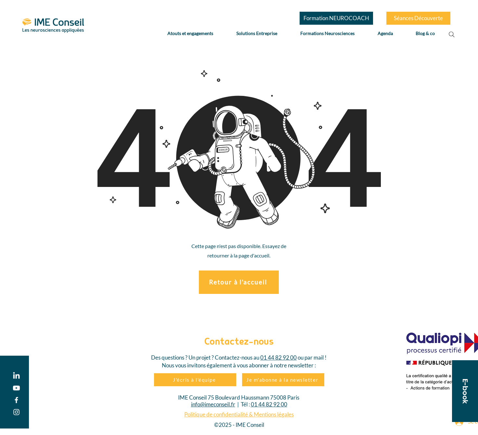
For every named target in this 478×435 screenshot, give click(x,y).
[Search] (452, 34)
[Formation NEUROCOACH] (336, 18)
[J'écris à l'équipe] (195, 379)
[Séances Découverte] (418, 18)
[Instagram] (16, 412)
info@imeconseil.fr (213, 404)
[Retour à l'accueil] (239, 282)
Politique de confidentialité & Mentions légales (239, 414)
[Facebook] (16, 400)
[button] (465, 391)
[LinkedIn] (16, 376)
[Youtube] (16, 388)
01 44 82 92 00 (278, 357)
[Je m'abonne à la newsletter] (283, 379)
